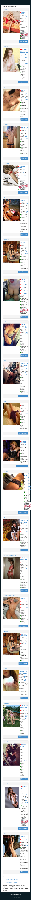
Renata (6, 518)
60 (28, 483)
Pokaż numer (24, 871)
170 (25, 284)
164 (24, 171)
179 (26, 525)
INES (5, 277)
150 (26, 794)
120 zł (26, 23)
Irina (5, 833)
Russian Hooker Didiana (10, 595)
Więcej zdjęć (24, 119)
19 (25, 91)
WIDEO (23, 90)
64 (25, 371)
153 (25, 676)
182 (26, 327)
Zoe (5, 401)
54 (24, 287)
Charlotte (6, 163)
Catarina (6, 471)
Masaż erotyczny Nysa (12, 879)
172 (26, 601)
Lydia (5, 668)
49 (25, 96)
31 (25, 15)
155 (26, 16)
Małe (24, 174)
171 (29, 480)
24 (23, 169)
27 (25, 405)
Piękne (26, 251)
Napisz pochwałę (23, 626)
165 (26, 710)
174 (26, 368)
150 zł (25, 680)
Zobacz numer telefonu (22, 466)
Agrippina (6, 784)
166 (24, 751)
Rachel (6, 631)
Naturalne (26, 290)
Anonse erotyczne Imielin (12, 881)
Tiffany (5, 438)
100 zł (29, 489)
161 (26, 638)
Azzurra (6, 46)
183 (26, 247)
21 (26, 202)
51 (25, 410)
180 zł (26, 568)
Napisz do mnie (23, 41)
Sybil (5, 322)
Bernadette (7, 742)
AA (25, 643)
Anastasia (6, 239)
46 (25, 797)
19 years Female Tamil (10, 555)
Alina (5, 87)
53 (25, 713)
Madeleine (6, 703)
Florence (6, 124)
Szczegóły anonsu (23, 192)
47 (23, 172)
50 (25, 565)
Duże (26, 136)
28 (24, 674)
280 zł (26, 63)
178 (26, 446)
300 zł (26, 802)
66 (25, 330)
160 (26, 562)
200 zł (26, 99)
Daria (5, 197)
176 (26, 407)
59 (25, 250)
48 (25, 528)
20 (24, 281)
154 (27, 203)
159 (26, 57)
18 (25, 54)
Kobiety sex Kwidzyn (11, 882)
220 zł (26, 333)
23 (25, 326)
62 (25, 20)
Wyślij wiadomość (23, 82)
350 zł (26, 138)
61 (25, 135)
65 (24, 754)
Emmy (5, 9)
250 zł (26, 413)
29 (25, 600)
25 (28, 477)
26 (25, 130)
